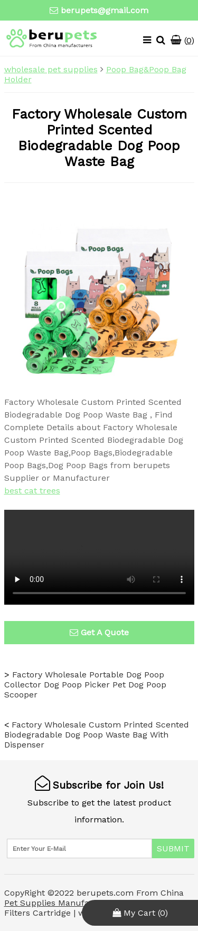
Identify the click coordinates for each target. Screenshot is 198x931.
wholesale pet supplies (51, 69)
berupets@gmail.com (104, 10)
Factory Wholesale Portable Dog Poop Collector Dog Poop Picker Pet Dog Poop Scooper (85, 685)
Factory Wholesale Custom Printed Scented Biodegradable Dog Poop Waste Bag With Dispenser (96, 735)
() (182, 40)
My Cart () (140, 913)
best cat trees (32, 491)
